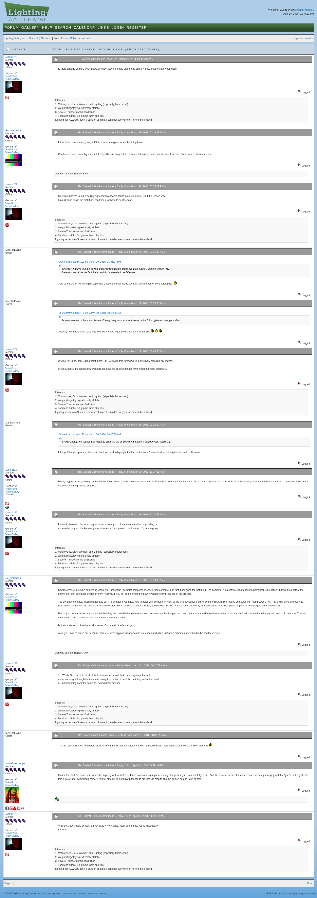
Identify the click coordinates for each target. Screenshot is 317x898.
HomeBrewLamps (15, 763)
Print (309, 883)
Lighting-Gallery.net (15, 38)
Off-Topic (46, 38)
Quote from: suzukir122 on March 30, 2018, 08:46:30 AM (90, 434)
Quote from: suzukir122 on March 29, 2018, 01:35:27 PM (90, 261)
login (299, 9)
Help (47, 28)
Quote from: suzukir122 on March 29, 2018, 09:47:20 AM (90, 313)
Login (118, 28)
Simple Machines (77, 893)
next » (309, 38)
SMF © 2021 (61, 893)
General (33, 38)
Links (103, 28)
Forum (12, 28)
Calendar (84, 28)
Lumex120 (11, 469)
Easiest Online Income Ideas (77, 38)
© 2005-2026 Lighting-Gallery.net (22, 893)
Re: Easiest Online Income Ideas (96, 132)
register (309, 9)
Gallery (30, 28)
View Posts (11, 76)
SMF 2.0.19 (48, 893)
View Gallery (12, 78)
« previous (300, 38)
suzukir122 (11, 57)
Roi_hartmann (13, 130)
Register (137, 28)
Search (63, 28)
